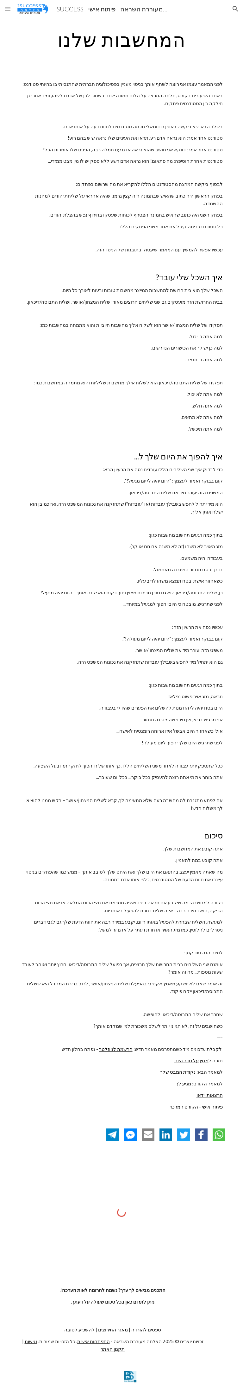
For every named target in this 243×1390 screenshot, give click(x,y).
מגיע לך (183, 1083)
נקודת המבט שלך (178, 1072)
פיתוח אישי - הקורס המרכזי (196, 1106)
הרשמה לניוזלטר (116, 1049)
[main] (121, 40)
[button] (7, 8)
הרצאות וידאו (209, 1095)
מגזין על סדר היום (191, 1060)
